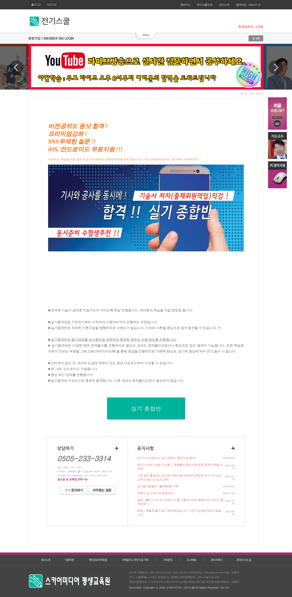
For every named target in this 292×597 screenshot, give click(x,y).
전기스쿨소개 (204, 4)
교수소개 (224, 4)
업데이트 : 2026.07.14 (248, 4)
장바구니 (185, 4)
